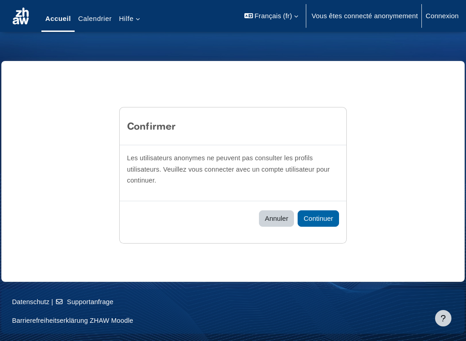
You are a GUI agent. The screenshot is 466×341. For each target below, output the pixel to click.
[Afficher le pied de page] (443, 318)
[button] (271, 16)
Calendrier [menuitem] (95, 18)
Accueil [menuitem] (58, 18)
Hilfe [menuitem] (126, 18)
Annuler (276, 218)
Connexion (442, 16)
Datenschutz (51, 301)
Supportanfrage (106, 301)
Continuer (318, 218)
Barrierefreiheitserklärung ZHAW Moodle (94, 320)
